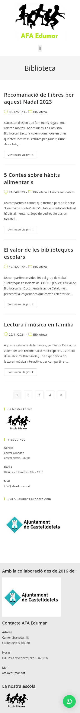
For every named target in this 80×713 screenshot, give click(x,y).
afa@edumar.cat (13, 673)
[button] (40, 48)
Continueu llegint (22, 153)
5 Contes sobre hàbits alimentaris (32, 178)
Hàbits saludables (62, 192)
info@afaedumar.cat (17, 486)
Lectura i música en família (39, 324)
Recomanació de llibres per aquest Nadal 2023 (39, 98)
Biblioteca (40, 112)
